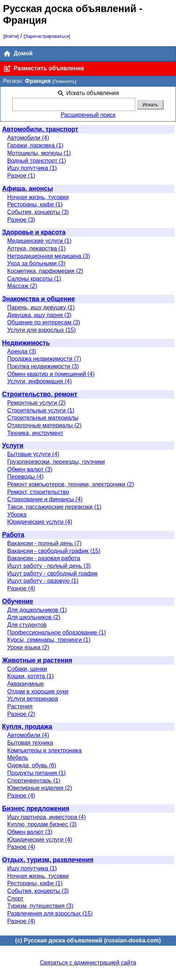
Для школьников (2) (33, 617)
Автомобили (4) (28, 138)
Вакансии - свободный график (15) (53, 551)
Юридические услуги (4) (39, 522)
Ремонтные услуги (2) (36, 403)
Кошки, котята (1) (30, 676)
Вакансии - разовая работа (43, 558)
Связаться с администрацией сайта (88, 963)
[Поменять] (64, 81)
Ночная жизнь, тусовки (38, 197)
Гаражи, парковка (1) (35, 145)
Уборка (17, 514)
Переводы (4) (25, 477)
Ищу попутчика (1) (32, 168)
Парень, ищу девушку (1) (41, 307)
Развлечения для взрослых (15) (50, 913)
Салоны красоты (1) (34, 279)
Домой (18, 54)
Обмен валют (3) (29, 469)
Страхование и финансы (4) (45, 499)
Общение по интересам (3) (43, 322)
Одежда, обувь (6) (31, 765)
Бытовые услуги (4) (33, 454)
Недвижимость (26, 343)
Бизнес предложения (35, 808)
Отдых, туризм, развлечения (47, 859)
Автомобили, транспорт (40, 129)
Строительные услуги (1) (40, 410)
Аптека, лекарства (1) (36, 248)
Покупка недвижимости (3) (43, 366)
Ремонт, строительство (38, 492)
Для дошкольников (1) (37, 610)
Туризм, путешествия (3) (40, 906)
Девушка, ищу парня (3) (39, 315)
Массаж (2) (22, 286)
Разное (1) (21, 176)
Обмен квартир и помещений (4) (51, 374)
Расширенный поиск (88, 115)
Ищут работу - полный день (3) (49, 566)
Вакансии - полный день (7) (44, 543)
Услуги (13, 445)
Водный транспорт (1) (36, 161)
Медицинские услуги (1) (39, 241)
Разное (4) (21, 588)
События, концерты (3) (38, 212)
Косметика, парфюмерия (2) (45, 271)
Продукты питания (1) (36, 773)
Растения (20, 706)
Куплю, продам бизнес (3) (42, 824)
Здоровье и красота (33, 232)
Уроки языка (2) (28, 647)
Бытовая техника (30, 743)
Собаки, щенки (27, 669)
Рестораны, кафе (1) (35, 204)
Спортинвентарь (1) (33, 781)
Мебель (17, 758)
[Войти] (11, 36)
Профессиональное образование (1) (56, 632)
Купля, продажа (27, 726)
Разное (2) (21, 714)
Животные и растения (37, 660)
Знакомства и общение (38, 298)
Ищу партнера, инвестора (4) (46, 817)
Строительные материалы (43, 418)
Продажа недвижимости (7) (44, 359)
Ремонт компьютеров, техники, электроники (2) (70, 484)
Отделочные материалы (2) (44, 425)
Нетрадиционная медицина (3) (48, 256)
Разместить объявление (43, 68)
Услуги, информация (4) (39, 381)
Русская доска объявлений (69, 8)
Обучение (17, 601)
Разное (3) (21, 220)
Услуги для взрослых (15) (41, 330)
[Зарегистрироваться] (47, 36)
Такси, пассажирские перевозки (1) (54, 507)
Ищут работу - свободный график (52, 573)
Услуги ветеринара (32, 699)
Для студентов (27, 625)
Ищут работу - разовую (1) (43, 581)
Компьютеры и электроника (44, 750)
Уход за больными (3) (36, 263)
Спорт (15, 898)
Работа (13, 534)
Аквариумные (25, 684)
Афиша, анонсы (27, 188)
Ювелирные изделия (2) (39, 788)
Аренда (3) (21, 351)
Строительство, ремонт (39, 394)
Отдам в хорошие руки (37, 691)
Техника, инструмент (35, 433)
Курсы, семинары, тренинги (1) (49, 640)
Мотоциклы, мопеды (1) (39, 153)
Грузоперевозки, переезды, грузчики (56, 462)
